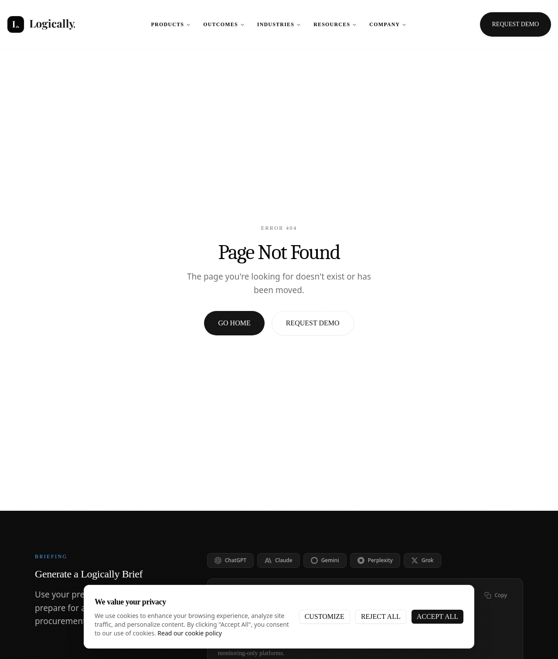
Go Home (234, 323)
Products (171, 24)
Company (388, 24)
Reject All (381, 616)
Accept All (437, 616)
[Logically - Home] (41, 24)
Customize (324, 616)
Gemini (325, 560)
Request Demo (313, 323)
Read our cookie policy (189, 633)
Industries (279, 24)
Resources (335, 24)
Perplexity (375, 560)
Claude (279, 560)
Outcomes (224, 24)
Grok (422, 560)
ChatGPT (230, 560)
